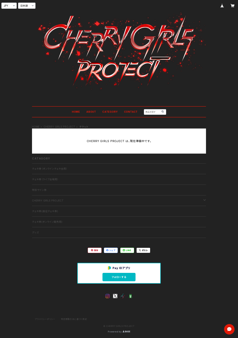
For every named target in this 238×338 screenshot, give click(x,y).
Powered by (119, 331)
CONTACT (131, 111)
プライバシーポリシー (45, 319)
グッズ (35, 232)
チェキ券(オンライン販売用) (47, 221)
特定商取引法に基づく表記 (74, 319)
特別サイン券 (39, 189)
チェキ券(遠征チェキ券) (45, 211)
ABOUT (91, 111)
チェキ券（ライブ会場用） (45, 179)
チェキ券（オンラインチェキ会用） (50, 168)
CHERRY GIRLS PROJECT (59, 126)
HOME (76, 111)
